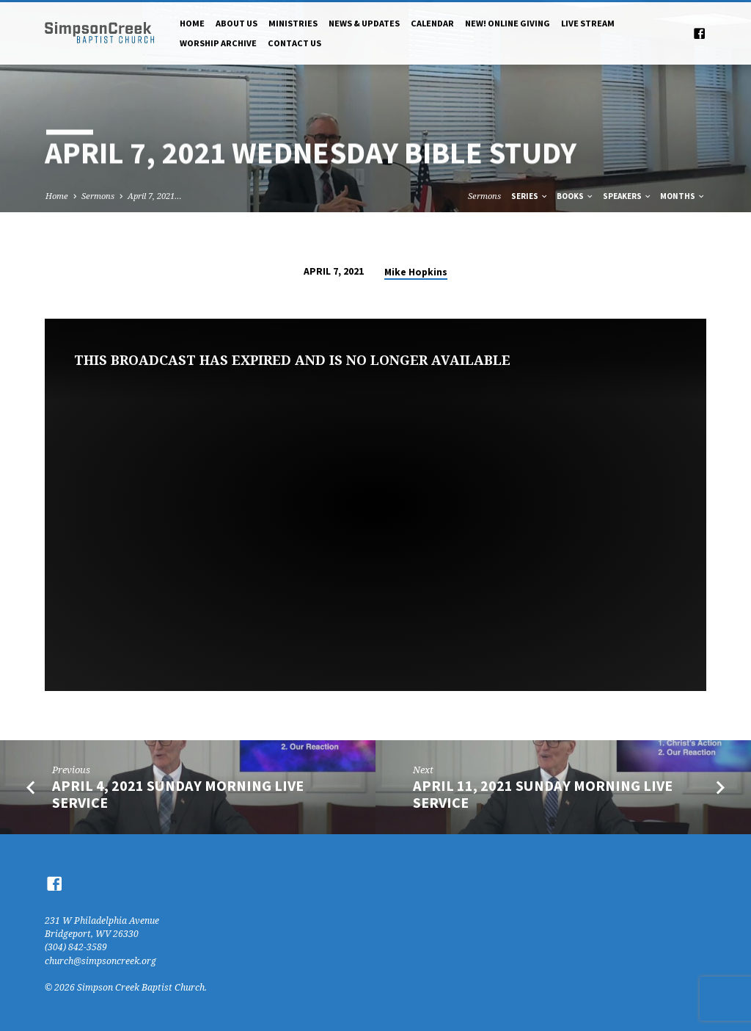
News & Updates (364, 23)
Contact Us (294, 42)
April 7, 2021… (155, 195)
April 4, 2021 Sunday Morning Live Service (178, 794)
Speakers (627, 196)
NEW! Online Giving (507, 23)
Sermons (97, 195)
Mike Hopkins (415, 272)
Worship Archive (218, 42)
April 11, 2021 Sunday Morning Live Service (543, 794)
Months (683, 196)
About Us (236, 23)
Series (530, 196)
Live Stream (588, 23)
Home (192, 23)
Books (575, 196)
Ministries (293, 23)
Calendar (432, 23)
